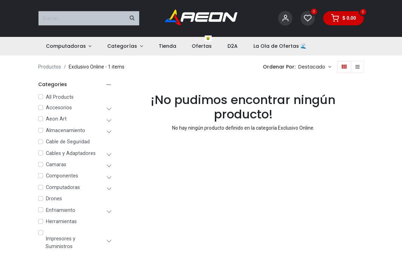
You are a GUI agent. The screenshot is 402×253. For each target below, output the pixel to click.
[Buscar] (132, 18)
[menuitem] (69, 46)
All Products (60, 97)
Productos (49, 67)
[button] (315, 67)
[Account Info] (285, 18)
